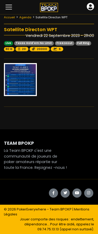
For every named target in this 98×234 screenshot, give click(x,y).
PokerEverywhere (31, 209)
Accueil (9, 17)
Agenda (25, 17)
